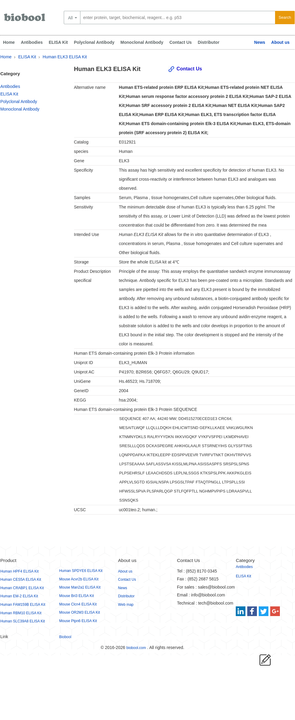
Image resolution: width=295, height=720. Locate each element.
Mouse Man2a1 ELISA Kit (80, 587)
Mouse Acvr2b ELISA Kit (79, 579)
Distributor (208, 42)
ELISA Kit (58, 42)
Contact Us (180, 42)
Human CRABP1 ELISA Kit (22, 588)
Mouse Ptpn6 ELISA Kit (78, 621)
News (259, 42)
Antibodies (32, 42)
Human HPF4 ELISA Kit (19, 571)
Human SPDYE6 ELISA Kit (80, 571)
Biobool (65, 637)
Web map (126, 604)
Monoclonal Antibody (142, 42)
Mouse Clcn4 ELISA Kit (78, 604)
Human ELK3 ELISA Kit (65, 56)
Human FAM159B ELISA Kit (22, 604)
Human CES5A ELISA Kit (20, 579)
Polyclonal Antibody (94, 42)
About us (280, 42)
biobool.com (136, 648)
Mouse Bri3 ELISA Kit (76, 596)
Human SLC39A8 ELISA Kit (22, 621)
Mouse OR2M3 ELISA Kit (79, 612)
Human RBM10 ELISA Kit (20, 613)
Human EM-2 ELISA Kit (19, 596)
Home (9, 42)
